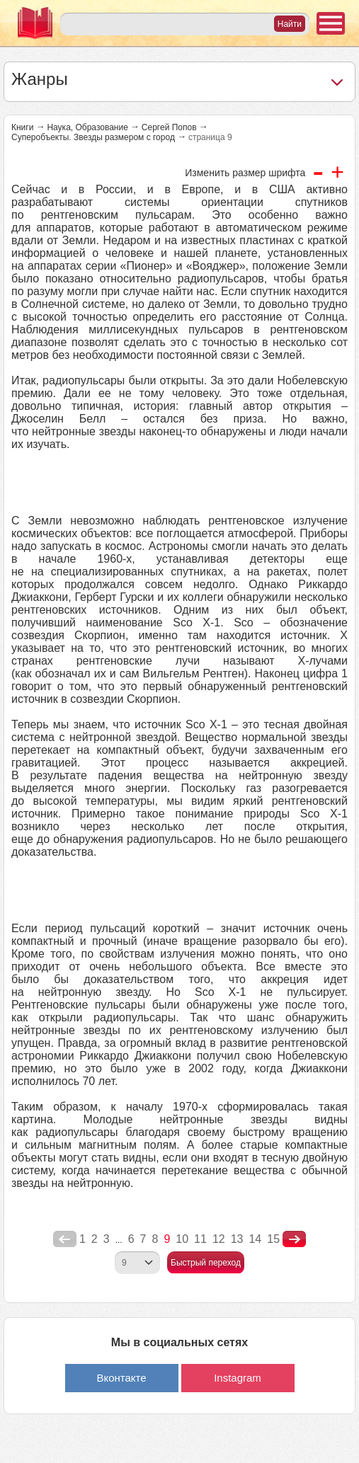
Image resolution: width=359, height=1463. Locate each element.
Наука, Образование (87, 127)
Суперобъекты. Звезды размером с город (93, 137)
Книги (22, 127)
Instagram (237, 1378)
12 (218, 1239)
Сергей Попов (169, 127)
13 (237, 1239)
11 (200, 1239)
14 (255, 1239)
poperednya (64, 1239)
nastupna (294, 1239)
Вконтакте (121, 1378)
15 (273, 1239)
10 (182, 1239)
